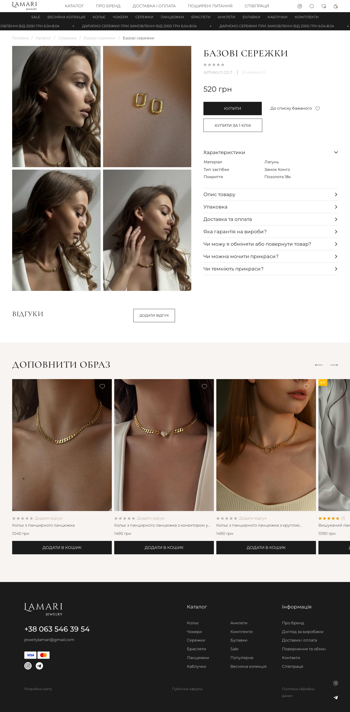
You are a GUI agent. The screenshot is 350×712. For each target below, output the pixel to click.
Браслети (200, 17)
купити (232, 108)
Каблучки (278, 17)
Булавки (251, 17)
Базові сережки (99, 38)
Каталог (74, 6)
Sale (35, 17)
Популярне (242, 657)
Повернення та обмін (304, 649)
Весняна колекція (66, 17)
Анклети (226, 17)
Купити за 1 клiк (233, 125)
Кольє (99, 17)
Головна (20, 38)
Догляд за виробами (303, 631)
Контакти (291, 657)
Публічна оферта (187, 689)
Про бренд (108, 6)
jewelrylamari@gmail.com (49, 639)
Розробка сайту (38, 689)
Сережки (144, 17)
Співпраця (257, 6)
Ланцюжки (172, 17)
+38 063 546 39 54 (57, 629)
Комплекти (307, 17)
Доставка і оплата (154, 6)
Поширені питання (210, 6)
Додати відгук (154, 315)
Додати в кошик (62, 547)
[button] (319, 364)
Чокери (120, 17)
